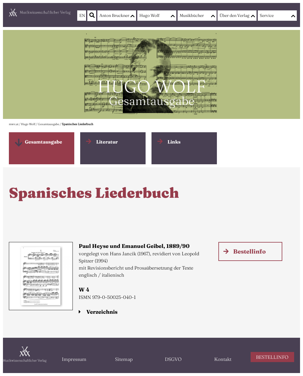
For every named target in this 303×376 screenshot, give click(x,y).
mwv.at (13, 124)
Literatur (107, 142)
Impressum (74, 359)
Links (173, 142)
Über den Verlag (234, 15)
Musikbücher (192, 15)
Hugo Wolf (149, 15)
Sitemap (124, 359)
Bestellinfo (249, 251)
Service (267, 15)
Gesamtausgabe (48, 124)
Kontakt (222, 359)
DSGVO (173, 359)
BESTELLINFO (272, 357)
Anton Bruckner (114, 15)
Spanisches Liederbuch (77, 124)
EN (81, 15)
